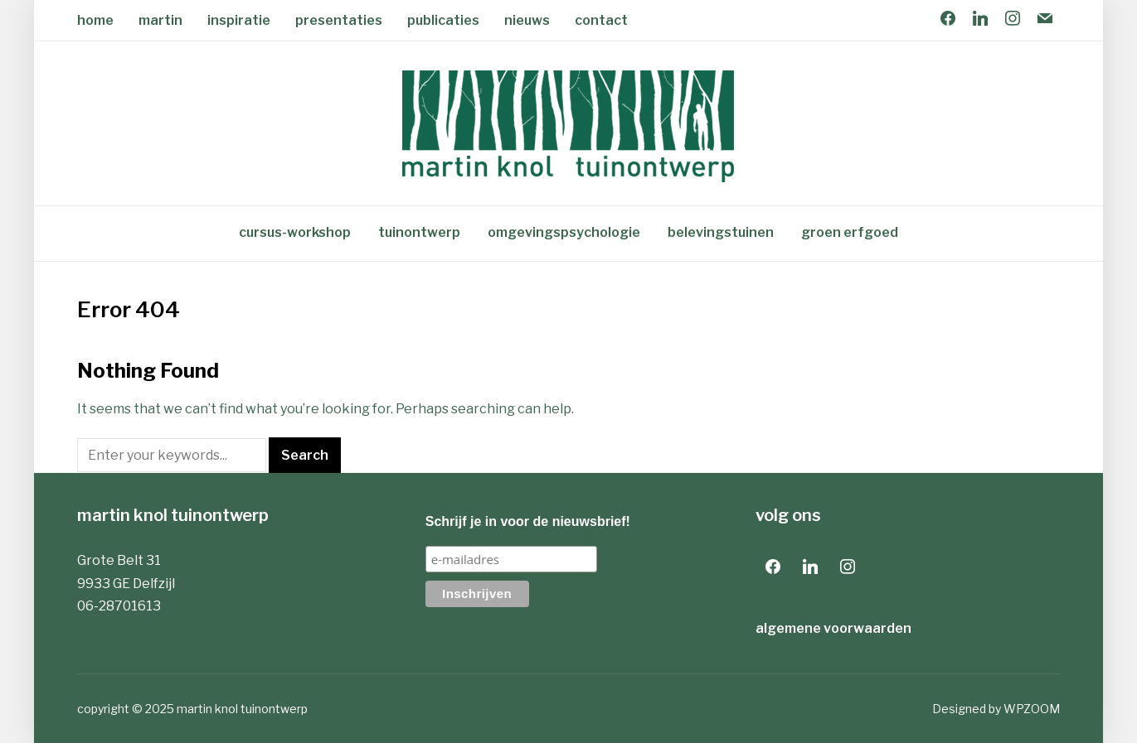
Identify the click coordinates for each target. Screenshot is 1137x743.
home (95, 20)
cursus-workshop (295, 232)
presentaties (338, 20)
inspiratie (238, 20)
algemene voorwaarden (833, 628)
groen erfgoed (849, 232)
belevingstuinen (721, 232)
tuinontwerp (419, 232)
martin (160, 20)
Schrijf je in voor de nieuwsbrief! (527, 521)
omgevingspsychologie (564, 232)
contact (601, 20)
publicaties (443, 20)
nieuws (527, 20)
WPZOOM (1031, 709)
